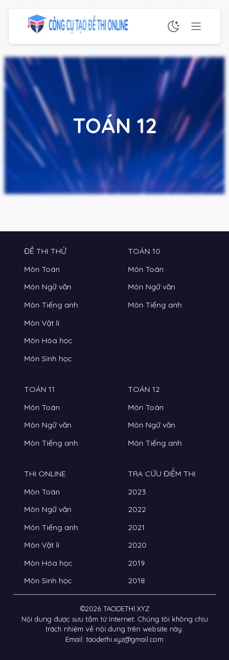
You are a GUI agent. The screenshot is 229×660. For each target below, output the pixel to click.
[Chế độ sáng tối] (173, 26)
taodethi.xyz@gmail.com (125, 639)
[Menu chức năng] (196, 26)
